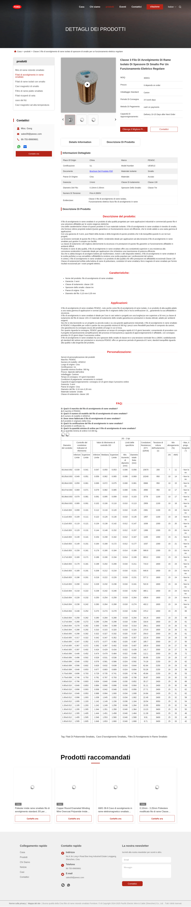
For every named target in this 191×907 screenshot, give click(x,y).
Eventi (122, 7)
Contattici (137, 7)
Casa (81, 7)
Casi (22, 872)
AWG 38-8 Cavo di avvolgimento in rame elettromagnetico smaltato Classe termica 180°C (115, 810)
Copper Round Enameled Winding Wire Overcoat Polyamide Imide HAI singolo (73, 810)
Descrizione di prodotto (121, 142)
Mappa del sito (34, 903)
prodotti (110, 7)
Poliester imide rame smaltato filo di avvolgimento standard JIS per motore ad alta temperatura (32, 810)
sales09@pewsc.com (31, 134)
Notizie (23, 867)
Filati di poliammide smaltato (80, 737)
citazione (154, 6)
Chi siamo (95, 7)
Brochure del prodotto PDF (101, 171)
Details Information (80, 142)
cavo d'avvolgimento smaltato (111, 737)
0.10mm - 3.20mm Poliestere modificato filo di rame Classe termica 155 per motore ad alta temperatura (154, 810)
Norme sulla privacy (17, 903)
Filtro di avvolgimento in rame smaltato (147, 737)
